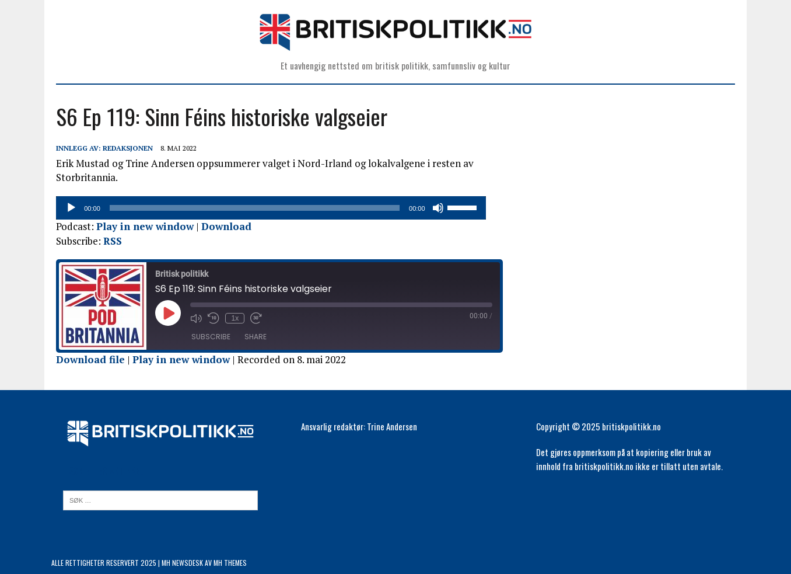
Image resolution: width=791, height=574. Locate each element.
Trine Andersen (392, 426)
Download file (85, 359)
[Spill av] (66, 208)
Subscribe (206, 337)
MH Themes (230, 563)
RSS (108, 241)
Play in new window (140, 226)
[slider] (262, 208)
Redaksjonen (123, 148)
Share (251, 337)
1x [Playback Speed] (230, 318)
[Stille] (457, 208)
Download (222, 226)
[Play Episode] (163, 313)
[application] (278, 208)
